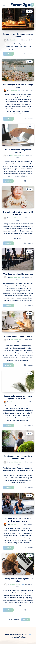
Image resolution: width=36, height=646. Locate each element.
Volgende (25, 622)
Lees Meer (9, 56)
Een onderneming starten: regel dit (18, 338)
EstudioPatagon (22, 636)
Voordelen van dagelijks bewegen (18, 276)
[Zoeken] (32, 5)
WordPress (22, 639)
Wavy (7, 636)
